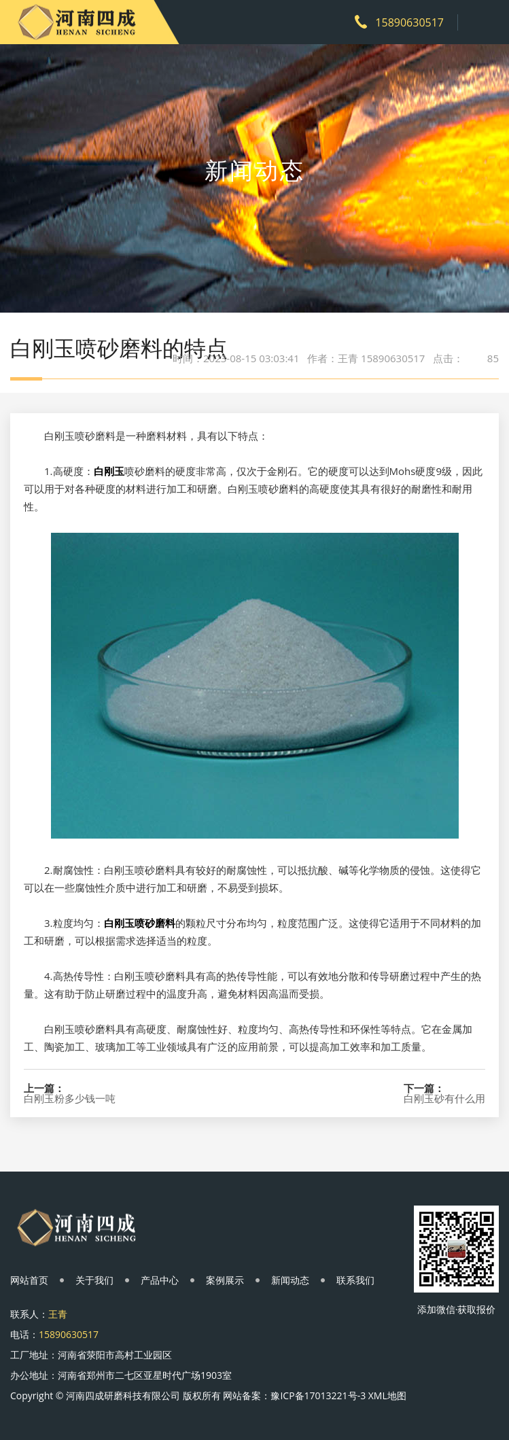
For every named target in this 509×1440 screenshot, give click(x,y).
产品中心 (160, 1280)
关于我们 (94, 1280)
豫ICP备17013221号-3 (318, 1395)
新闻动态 (290, 1280)
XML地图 (387, 1395)
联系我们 (355, 1280)
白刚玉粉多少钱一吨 (70, 1098)
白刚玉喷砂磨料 (139, 923)
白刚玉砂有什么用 (444, 1098)
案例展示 (225, 1280)
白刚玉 (109, 471)
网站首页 (29, 1280)
